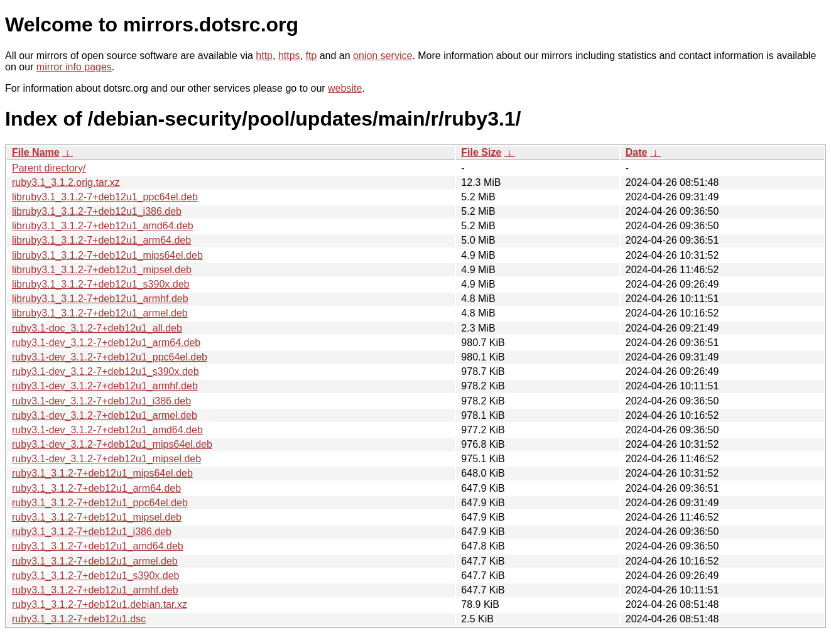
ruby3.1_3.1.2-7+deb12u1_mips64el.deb (102, 473)
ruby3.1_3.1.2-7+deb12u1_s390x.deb (95, 575)
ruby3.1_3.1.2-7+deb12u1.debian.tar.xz (99, 604)
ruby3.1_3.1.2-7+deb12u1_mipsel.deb (97, 517)
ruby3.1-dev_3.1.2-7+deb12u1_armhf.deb (105, 386)
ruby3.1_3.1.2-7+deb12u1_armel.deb (95, 561)
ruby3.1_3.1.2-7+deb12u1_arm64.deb (96, 488)
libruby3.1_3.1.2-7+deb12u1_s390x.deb (100, 284)
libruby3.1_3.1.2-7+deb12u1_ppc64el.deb (105, 197)
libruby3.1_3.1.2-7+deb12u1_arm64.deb (101, 240)
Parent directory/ (48, 168)
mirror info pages (74, 67)
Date (637, 152)
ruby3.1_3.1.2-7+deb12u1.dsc (79, 619)
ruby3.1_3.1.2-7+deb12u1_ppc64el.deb (100, 502)
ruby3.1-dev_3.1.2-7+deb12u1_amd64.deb (107, 430)
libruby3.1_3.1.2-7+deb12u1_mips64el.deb (107, 255)
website (345, 88)
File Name (36, 152)
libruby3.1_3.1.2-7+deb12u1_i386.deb (97, 211)
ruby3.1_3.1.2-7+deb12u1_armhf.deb (95, 590)
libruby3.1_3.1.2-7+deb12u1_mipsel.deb (102, 269)
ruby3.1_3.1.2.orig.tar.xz (66, 182)
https (289, 55)
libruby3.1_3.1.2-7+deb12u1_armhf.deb (100, 298)
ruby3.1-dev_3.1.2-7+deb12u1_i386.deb (101, 401)
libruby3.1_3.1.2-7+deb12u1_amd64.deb (102, 225)
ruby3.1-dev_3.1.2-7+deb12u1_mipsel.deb (106, 458)
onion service (382, 55)
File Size (481, 152)
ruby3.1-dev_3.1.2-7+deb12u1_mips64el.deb (112, 444)
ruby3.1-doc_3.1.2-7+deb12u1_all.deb (97, 328)
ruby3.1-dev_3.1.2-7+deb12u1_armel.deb (104, 415)
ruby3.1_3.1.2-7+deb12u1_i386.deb (91, 531)
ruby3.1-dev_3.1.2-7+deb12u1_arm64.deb (106, 342)
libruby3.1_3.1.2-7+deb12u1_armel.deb (100, 313)
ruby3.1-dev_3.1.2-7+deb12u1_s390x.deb (105, 371)
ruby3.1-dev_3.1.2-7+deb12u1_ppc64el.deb (109, 357)
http (264, 55)
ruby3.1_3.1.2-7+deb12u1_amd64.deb (97, 546)
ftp (311, 55)
